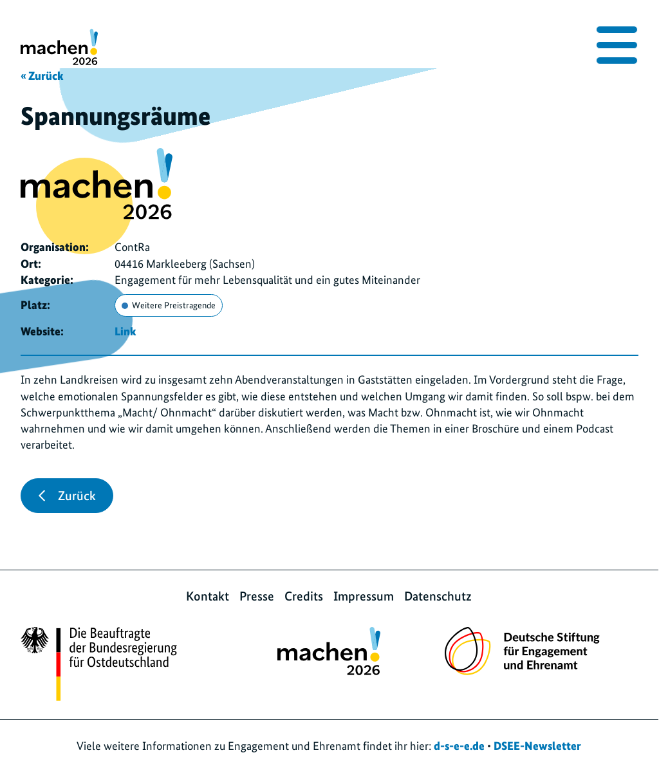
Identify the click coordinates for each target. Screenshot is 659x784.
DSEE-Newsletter (537, 745)
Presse (256, 596)
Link (125, 331)
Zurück (67, 495)
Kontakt (207, 596)
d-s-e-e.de (459, 745)
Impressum (363, 596)
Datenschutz (438, 596)
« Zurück (42, 75)
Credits (303, 596)
